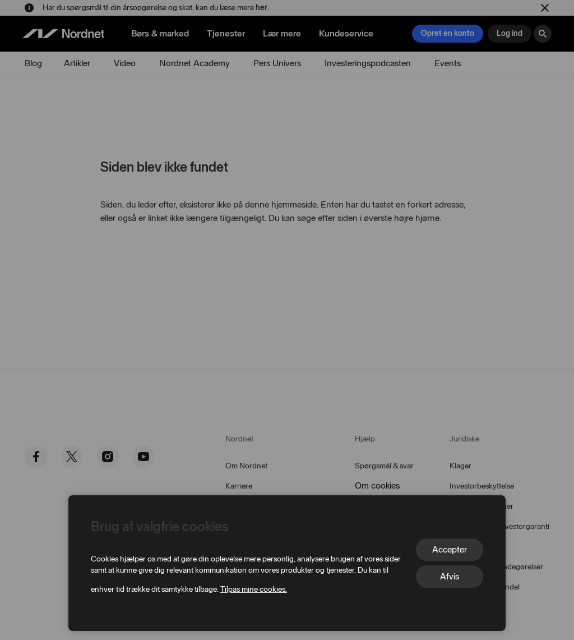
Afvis (449, 576)
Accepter (449, 549)
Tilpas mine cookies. (253, 589)
